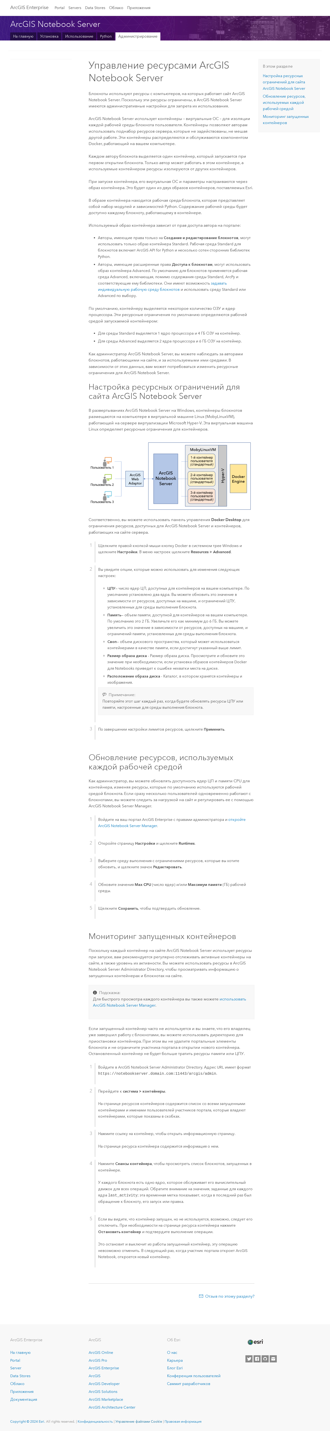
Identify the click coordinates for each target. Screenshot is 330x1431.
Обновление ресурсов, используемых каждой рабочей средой (284, 102)
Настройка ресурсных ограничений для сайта (284, 82)
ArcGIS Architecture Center (112, 1407)
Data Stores (95, 7)
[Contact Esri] (273, 1358)
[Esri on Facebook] (257, 1358)
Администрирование (138, 36)
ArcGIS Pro (98, 1360)
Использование (79, 36)
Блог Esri (175, 1368)
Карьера (175, 1360)
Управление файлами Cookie (138, 1421)
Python (106, 36)
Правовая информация (183, 1421)
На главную (23, 36)
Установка (49, 36)
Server (15, 1368)
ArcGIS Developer (104, 1383)
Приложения (138, 7)
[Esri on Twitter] (249, 1358)
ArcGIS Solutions (103, 1391)
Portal (60, 7)
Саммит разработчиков (188, 1383)
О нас (172, 1352)
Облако (116, 7)
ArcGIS (94, 1376)
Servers (74, 7)
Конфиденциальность (95, 1421)
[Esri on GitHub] (265, 1358)
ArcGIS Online (101, 1352)
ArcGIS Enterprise (29, 7)
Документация (23, 1399)
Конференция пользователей (193, 1376)
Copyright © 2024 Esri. (27, 1421)
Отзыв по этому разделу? (229, 1296)
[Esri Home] (255, 1342)
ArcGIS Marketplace (106, 1399)
